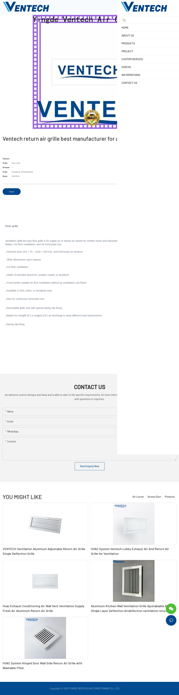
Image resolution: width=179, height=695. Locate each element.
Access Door (154, 496)
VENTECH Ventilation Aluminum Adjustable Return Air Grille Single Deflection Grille (44, 551)
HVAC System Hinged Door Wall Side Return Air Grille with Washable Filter (42, 665)
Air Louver (138, 496)
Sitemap (125, 688)
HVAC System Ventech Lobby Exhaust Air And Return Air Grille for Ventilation (130, 551)
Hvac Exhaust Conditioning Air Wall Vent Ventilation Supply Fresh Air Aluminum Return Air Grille (43, 608)
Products (170, 496)
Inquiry (11, 192)
